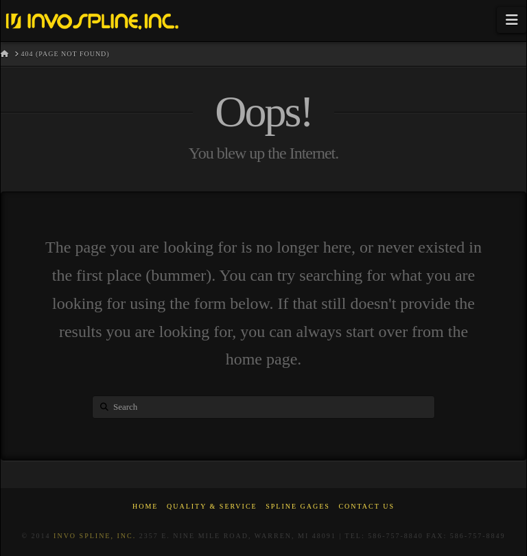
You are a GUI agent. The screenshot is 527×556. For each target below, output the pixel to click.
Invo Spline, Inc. (95, 536)
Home (145, 506)
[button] (511, 20)
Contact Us (366, 506)
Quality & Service (212, 506)
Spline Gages (298, 506)
